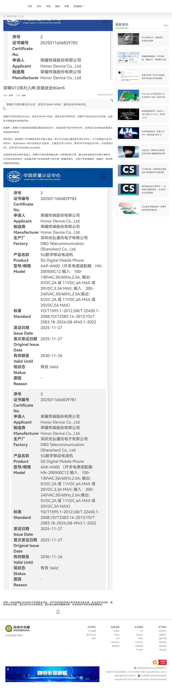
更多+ (166, 25)
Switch (116, 635)
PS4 (117, 638)
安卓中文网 (11, 16)
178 (141, 631)
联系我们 (163, 631)
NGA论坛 (139, 642)
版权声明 (163, 638)
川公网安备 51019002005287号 (152, 676)
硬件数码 (115, 646)
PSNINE (139, 650)
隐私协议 (163, 646)
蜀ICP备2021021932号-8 (125, 676)
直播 (66, 6)
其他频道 (79, 6)
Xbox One (115, 642)
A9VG (140, 638)
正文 (22, 16)
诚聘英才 (163, 635)
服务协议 (163, 642)
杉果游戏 (139, 646)
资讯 (39, 6)
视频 (57, 6)
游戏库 (116, 631)
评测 (48, 6)
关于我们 (162, 627)
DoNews (139, 635)
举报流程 (163, 650)
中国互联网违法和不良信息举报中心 (150, 668)
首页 (30, 6)
